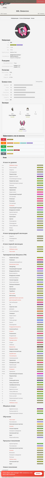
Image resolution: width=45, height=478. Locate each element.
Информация (14, 18)
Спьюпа (27, 115)
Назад (4, 7)
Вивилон (22, 129)
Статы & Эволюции (24, 18)
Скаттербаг (12, 115)
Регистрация (41, 1)
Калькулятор (39, 81)
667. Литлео (41, 13)
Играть (38, 473)
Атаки (32, 18)
